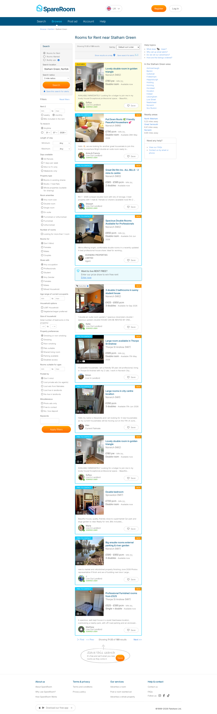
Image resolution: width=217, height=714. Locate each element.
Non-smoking (50, 343)
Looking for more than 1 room (56, 234)
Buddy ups (53, 60)
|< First (80, 639)
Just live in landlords (53, 390)
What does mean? (157, 49)
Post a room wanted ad (120, 691)
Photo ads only (50, 403)
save (120, 658)
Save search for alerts (127, 55)
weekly (47, 115)
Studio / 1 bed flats (52, 184)
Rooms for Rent (53, 53)
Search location (49, 64)
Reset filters (65, 99)
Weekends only (50, 171)
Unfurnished (49, 225)
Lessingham (152, 96)
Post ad (72, 21)
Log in (175, 8)
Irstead (149, 94)
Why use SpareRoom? (45, 691)
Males (46, 251)
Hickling (150, 82)
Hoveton (150, 91)
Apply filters (56, 429)
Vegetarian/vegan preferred (55, 311)
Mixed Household (51, 289)
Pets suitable (49, 348)
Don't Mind (49, 243)
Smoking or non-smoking (55, 335)
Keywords (44, 416)
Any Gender (49, 277)
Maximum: (46, 149)
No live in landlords (52, 394)
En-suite (47, 212)
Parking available (51, 356)
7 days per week (51, 163)
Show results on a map (105, 55)
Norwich (150, 105)
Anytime (47, 128)
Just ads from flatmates (54, 386)
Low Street (151, 99)
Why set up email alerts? (157, 52)
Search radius (49, 75)
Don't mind (49, 378)
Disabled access (51, 360)
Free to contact (50, 407)
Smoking (48, 339)
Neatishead (151, 102)
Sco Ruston (152, 108)
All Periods (48, 159)
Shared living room (52, 352)
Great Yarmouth (151, 124)
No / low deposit (51, 411)
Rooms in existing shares (55, 180)
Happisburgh (152, 79)
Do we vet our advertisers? (158, 55)
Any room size (50, 200)
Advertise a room (118, 686)
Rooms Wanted (53, 56)
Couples (47, 255)
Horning (150, 85)
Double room (49, 204)
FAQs (150, 691)
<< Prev (90, 639)
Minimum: (46, 143)
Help (103, 21)
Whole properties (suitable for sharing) (55, 189)
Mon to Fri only (50, 167)
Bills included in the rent (54, 119)
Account (88, 21)
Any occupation (51, 264)
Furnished (48, 221)
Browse (57, 21)
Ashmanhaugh (153, 68)
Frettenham (151, 77)
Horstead (151, 88)
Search (41, 21)
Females (47, 247)
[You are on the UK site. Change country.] (114, 8)
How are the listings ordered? (159, 57)
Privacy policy (79, 691)
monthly (58, 115)
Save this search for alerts (56, 91)
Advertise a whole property (122, 696)
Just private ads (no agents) (56, 382)
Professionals (50, 268)
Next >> (138, 639)
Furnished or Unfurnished (55, 217)
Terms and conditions (82, 686)
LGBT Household (51, 307)
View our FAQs (155, 147)
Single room (49, 208)
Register (158, 8)
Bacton (150, 71)
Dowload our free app (55, 707)
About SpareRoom (43, 686)
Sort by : (124, 47)
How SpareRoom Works (46, 696)
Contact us (153, 686)
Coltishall (150, 74)
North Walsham (151, 118)
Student (47, 272)
